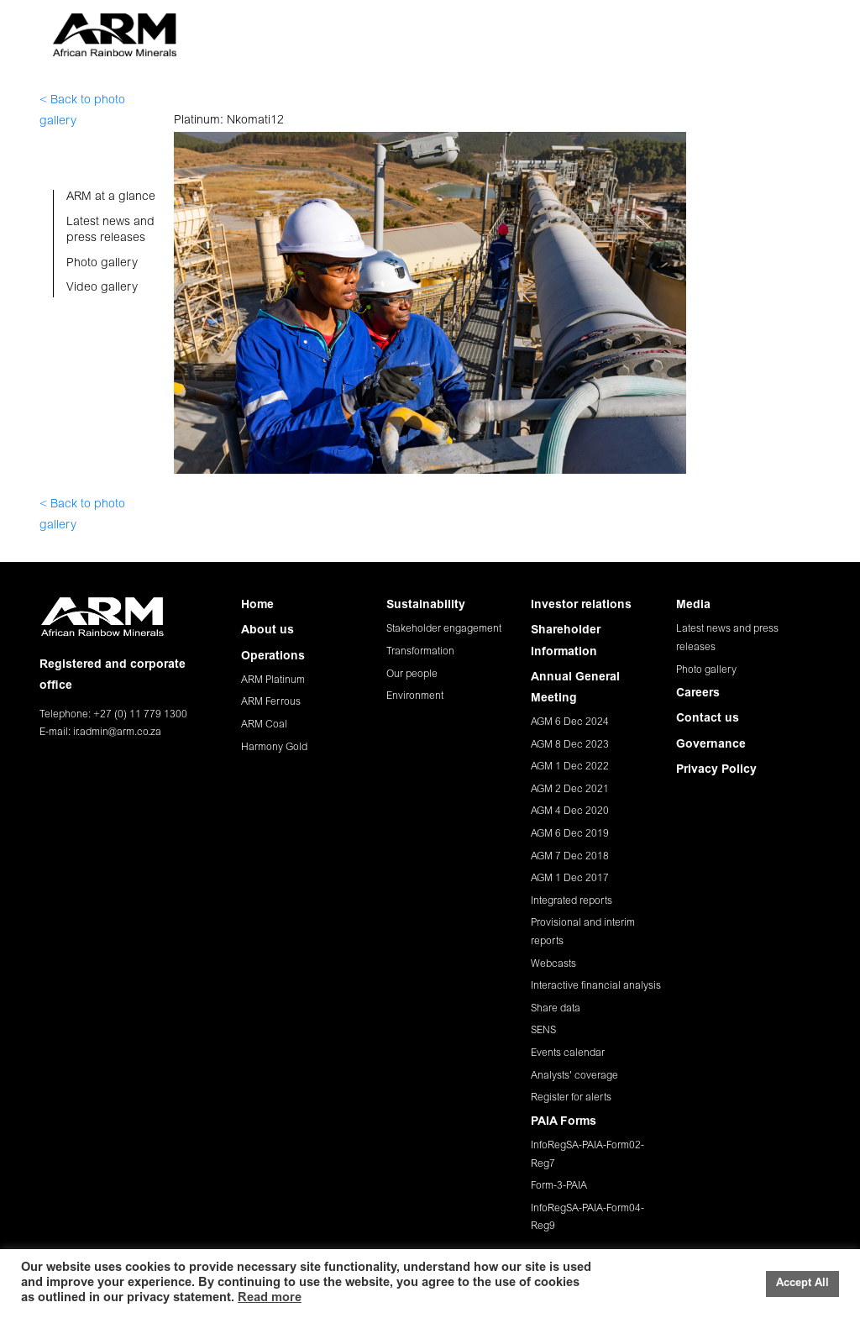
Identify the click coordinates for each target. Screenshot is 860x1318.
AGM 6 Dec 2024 (570, 722)
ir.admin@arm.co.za (117, 732)
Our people (412, 675)
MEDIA (629, 28)
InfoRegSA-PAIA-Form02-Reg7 (587, 1155)
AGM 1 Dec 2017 (570, 879)
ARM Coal (264, 725)
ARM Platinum (273, 680)
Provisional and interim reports (583, 932)
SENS (543, 1031)
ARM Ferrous (271, 702)
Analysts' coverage (574, 1076)
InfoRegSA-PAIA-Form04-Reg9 (587, 1218)
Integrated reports (571, 901)
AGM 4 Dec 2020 (570, 811)
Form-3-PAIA (559, 1186)
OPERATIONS (342, 28)
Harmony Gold (274, 748)
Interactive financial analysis (596, 986)
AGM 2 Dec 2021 (570, 790)
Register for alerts (571, 1098)
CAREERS (688, 28)
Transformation (420, 652)
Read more (270, 1298)
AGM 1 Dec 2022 (570, 767)
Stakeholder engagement (443, 629)
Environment (414, 696)
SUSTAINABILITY (438, 28)
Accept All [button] (802, 1284)
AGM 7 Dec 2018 (570, 857)
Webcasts (553, 964)
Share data (555, 1009)
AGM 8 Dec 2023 (570, 745)
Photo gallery (706, 670)
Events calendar (568, 1053)
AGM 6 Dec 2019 (570, 834)
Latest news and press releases (727, 638)
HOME (214, 28)
